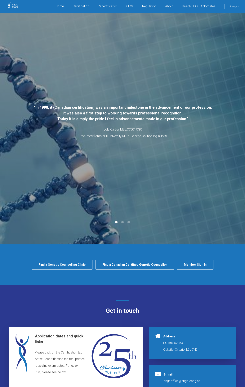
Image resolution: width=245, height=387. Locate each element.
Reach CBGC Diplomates (198, 6)
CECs (129, 6)
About (169, 6)
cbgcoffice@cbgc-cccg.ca (182, 381)
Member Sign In (195, 264)
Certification (81, 6)
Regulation (149, 6)
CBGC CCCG (15, 7)
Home (60, 6)
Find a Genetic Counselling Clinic (62, 264)
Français (234, 6)
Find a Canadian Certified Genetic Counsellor (134, 264)
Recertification (108, 6)
